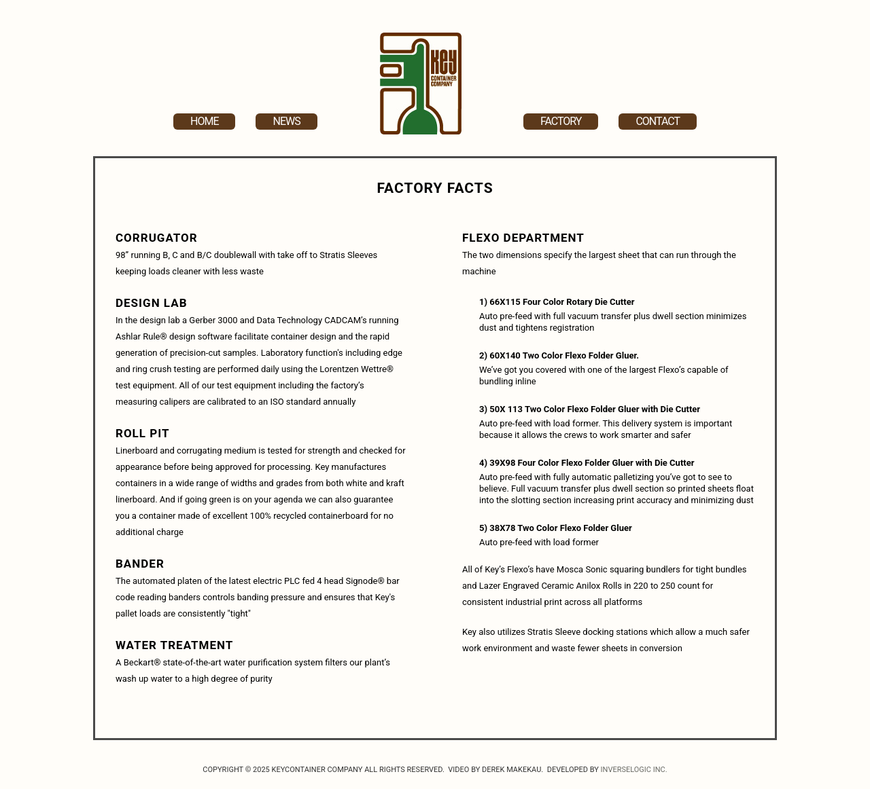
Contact (658, 121)
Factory (560, 121)
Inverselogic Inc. (634, 769)
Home (204, 121)
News (286, 121)
